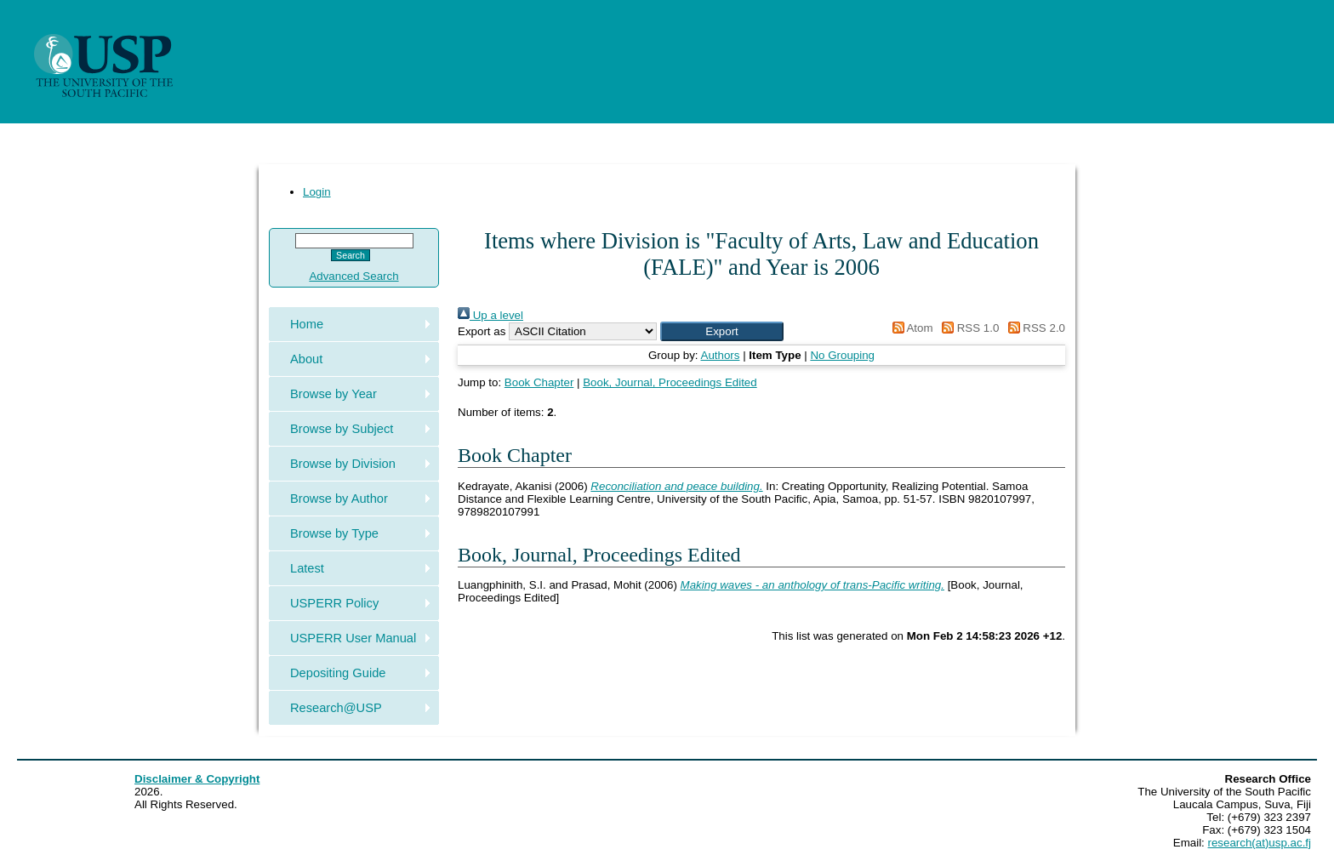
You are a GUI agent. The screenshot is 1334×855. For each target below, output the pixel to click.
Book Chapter (539, 382)
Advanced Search (353, 276)
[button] (722, 331)
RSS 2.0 (1033, 328)
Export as (481, 331)
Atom (909, 328)
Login (317, 191)
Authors (720, 355)
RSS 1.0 (967, 328)
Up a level (490, 315)
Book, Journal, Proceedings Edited (670, 382)
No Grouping (842, 355)
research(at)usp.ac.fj (1259, 842)
